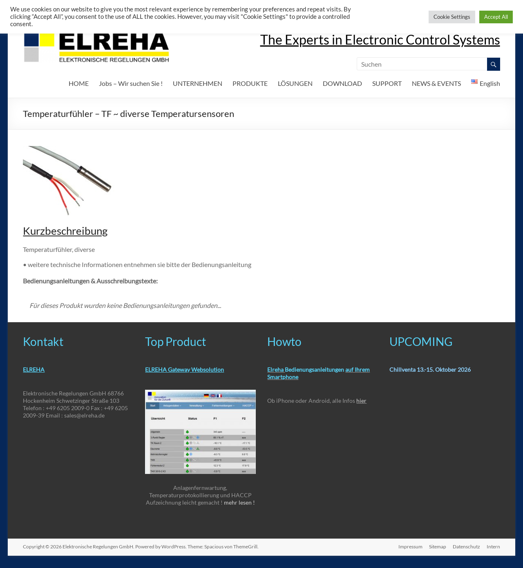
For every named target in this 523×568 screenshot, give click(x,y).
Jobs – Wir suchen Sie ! (131, 83)
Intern (493, 546)
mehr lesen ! (239, 502)
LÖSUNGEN (295, 83)
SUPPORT (387, 83)
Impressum (410, 546)
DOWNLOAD (342, 83)
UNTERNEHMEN (197, 83)
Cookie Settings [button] (452, 16)
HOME (79, 83)
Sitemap (437, 546)
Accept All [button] (496, 16)
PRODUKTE (250, 83)
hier (361, 400)
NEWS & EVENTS (436, 83)
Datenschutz (466, 546)
